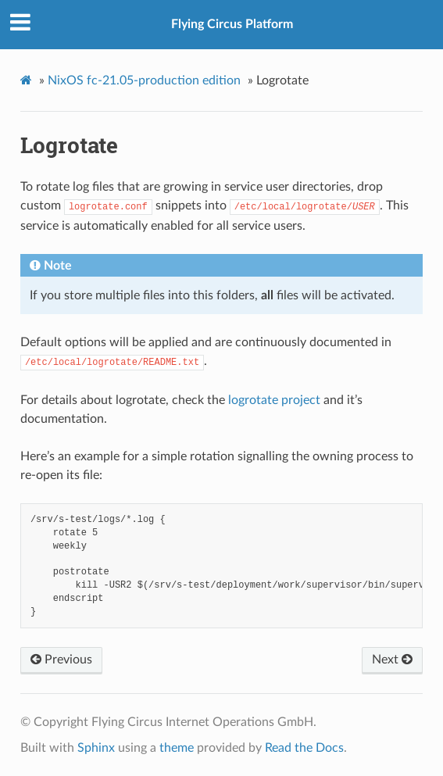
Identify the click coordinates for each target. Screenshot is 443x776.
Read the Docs (304, 748)
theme (176, 748)
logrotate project (274, 400)
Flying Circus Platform (232, 24)
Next (392, 659)
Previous (61, 659)
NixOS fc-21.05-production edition (144, 80)
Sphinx (96, 748)
